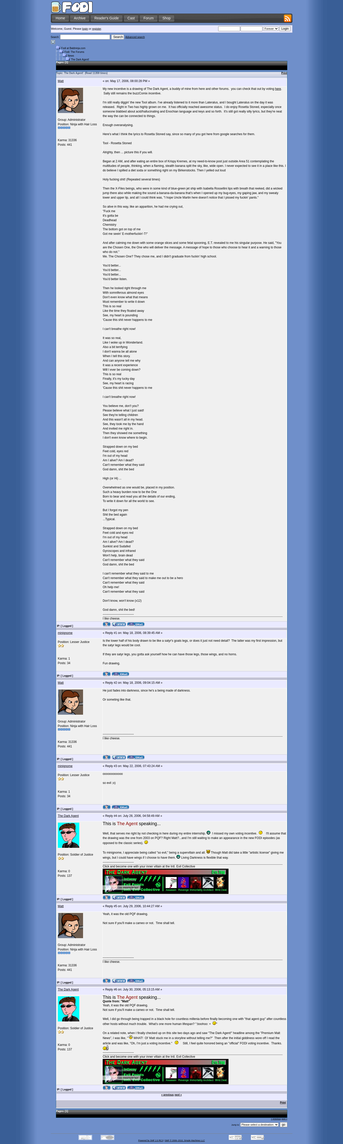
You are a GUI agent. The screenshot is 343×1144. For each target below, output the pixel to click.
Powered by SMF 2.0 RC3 (150, 1140)
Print (284, 73)
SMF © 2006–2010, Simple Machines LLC (185, 1140)
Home (60, 18)
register (96, 28)
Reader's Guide (106, 18)
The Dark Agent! (80, 59)
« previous (167, 1094)
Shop (166, 18)
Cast (131, 18)
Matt (61, 81)
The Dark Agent (68, 816)
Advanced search (135, 37)
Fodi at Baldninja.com (73, 48)
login (85, 28)
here (278, 89)
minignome (65, 633)
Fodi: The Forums (74, 52)
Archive (80, 18)
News (71, 55)
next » (178, 1094)
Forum (148, 18)
